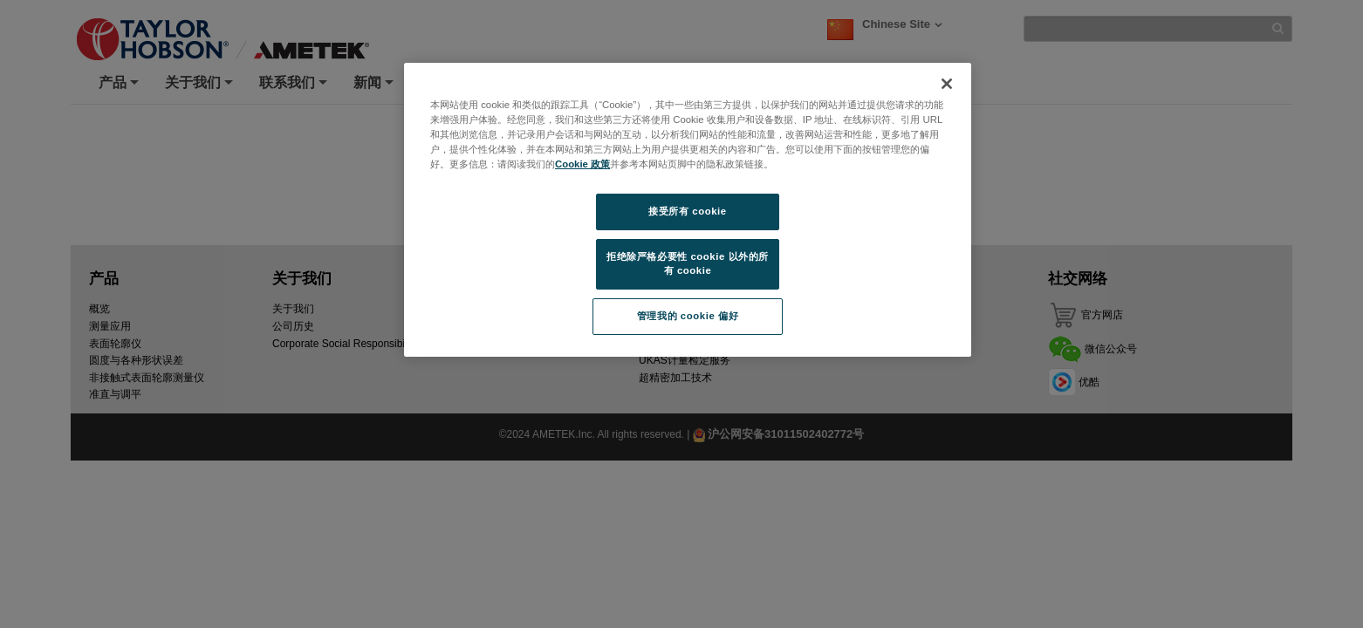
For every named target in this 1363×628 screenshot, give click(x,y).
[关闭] (947, 84)
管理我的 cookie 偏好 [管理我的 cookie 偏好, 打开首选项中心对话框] (687, 316)
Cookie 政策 (582, 164)
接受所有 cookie (687, 211)
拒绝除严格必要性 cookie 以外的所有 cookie (687, 263)
